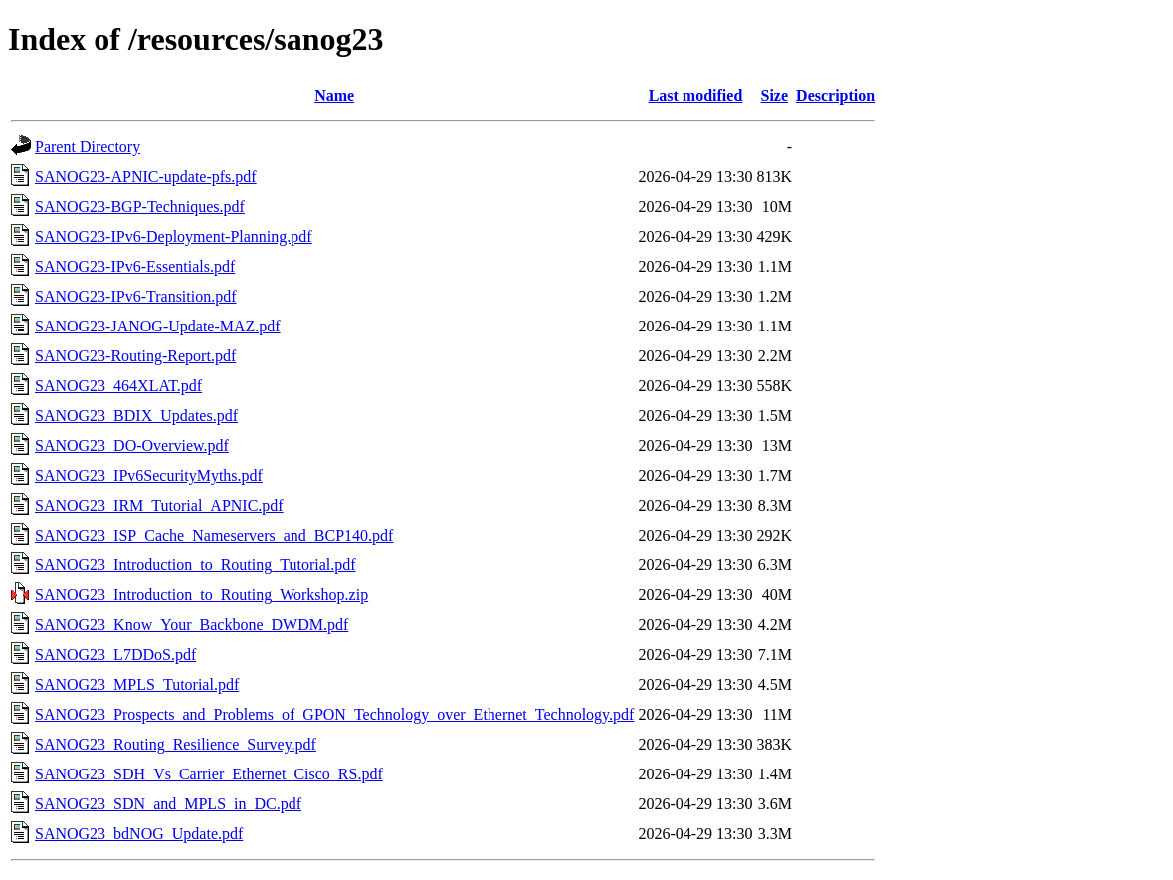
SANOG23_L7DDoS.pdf (115, 654)
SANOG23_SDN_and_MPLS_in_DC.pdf (168, 803)
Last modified (696, 95)
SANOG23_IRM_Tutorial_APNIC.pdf (159, 505)
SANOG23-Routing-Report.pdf (135, 355)
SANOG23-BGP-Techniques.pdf (140, 206)
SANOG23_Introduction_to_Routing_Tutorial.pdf (195, 564)
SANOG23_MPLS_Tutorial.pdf (137, 684)
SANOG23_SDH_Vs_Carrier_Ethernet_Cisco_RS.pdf (209, 774)
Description (835, 95)
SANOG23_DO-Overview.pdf (132, 445)
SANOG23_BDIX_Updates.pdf (136, 415)
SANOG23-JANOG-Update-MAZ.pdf (158, 326)
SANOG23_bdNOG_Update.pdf (139, 833)
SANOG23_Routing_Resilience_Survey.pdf (175, 744)
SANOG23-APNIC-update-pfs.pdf (146, 176)
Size (775, 95)
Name (334, 95)
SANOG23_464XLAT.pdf (118, 385)
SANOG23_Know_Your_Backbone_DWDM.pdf (191, 624)
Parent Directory (87, 146)
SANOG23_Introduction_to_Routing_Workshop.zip (201, 594)
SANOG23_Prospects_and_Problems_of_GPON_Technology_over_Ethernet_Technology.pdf (334, 714)
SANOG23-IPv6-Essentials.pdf (135, 266)
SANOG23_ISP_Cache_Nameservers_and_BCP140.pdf (214, 535)
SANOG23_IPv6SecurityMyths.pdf (149, 475)
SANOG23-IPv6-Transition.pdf (136, 296)
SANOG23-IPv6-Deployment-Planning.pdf (173, 236)
